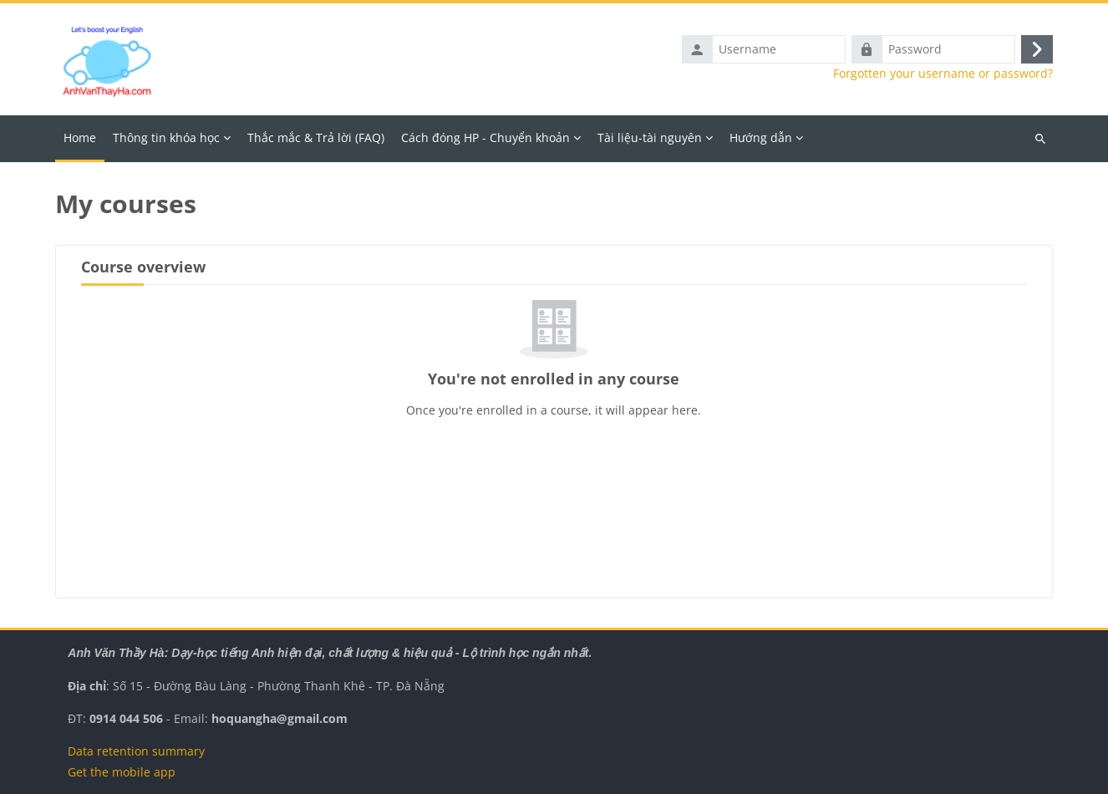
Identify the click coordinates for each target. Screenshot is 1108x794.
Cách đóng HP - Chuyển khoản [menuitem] (485, 137)
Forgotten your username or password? (943, 73)
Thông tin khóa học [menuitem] (166, 137)
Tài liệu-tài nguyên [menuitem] (649, 137)
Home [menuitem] (80, 137)
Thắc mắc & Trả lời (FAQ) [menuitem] (315, 137)
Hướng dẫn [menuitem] (760, 137)
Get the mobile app (121, 772)
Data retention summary (136, 751)
